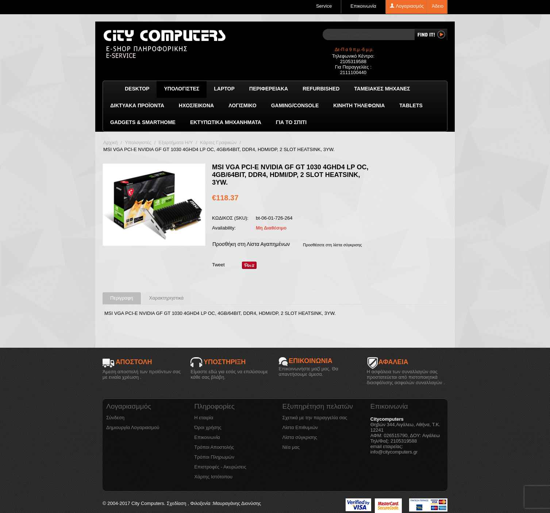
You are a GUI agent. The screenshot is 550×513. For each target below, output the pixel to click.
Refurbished (321, 89)
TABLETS (411, 105)
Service (324, 6)
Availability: (224, 228)
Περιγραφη (121, 298)
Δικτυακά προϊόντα (137, 105)
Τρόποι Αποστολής (214, 447)
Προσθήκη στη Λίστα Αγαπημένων (251, 244)
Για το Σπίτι (291, 122)
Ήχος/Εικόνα (196, 105)
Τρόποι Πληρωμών (214, 457)
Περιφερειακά (268, 89)
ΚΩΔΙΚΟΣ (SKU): (230, 218)
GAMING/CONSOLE (295, 105)
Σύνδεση (115, 417)
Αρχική (110, 142)
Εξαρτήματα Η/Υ (175, 142)
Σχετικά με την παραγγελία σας (314, 417)
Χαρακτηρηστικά (166, 298)
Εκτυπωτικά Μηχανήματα (225, 122)
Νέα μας (291, 447)
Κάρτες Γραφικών (218, 142)
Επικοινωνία (363, 6)
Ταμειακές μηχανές (382, 89)
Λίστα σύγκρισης (300, 437)
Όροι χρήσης (207, 427)
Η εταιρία (203, 417)
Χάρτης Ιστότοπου (213, 476)
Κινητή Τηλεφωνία (359, 105)
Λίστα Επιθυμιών (300, 427)
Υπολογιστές (181, 89)
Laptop (224, 89)
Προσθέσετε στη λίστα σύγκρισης (332, 245)
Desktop (137, 89)
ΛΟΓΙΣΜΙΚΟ (242, 105)
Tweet (218, 264)
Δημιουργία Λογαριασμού (132, 427)
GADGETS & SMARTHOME (143, 122)
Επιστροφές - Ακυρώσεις (220, 467)
